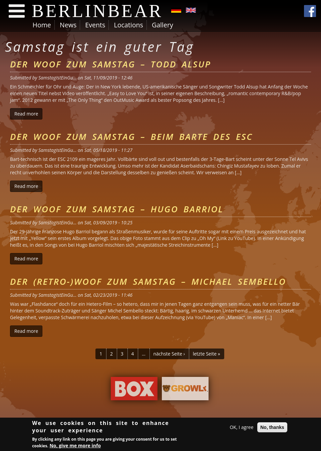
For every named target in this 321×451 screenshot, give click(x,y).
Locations (128, 24)
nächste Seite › (169, 354)
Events (95, 24)
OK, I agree (241, 428)
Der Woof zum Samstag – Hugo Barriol (116, 209)
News (68, 24)
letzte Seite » (206, 354)
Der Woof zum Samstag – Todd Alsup (110, 64)
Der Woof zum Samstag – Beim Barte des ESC (131, 137)
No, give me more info (75, 447)
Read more (28, 113)
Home (42, 24)
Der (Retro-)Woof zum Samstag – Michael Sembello (148, 281)
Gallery (162, 24)
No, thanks (272, 428)
